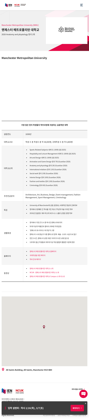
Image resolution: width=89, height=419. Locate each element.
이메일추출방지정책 (79, 415)
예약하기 (76, 408)
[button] (44, 327)
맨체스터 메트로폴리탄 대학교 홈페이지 (43, 251)
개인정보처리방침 (49, 415)
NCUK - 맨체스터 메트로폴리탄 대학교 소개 (44, 272)
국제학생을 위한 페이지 (37, 255)
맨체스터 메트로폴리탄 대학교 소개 (41, 268)
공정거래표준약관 (64, 415)
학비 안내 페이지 (35, 259)
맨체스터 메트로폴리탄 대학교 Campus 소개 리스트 (47, 276)
